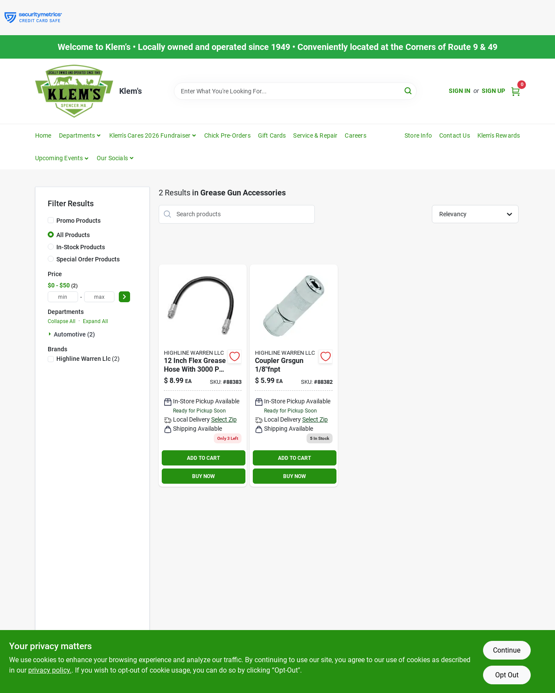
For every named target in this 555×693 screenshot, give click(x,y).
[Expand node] (50, 334)
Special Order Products (88, 259)
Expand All (95, 321)
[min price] (63, 296)
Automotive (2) (74, 334)
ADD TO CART (203, 458)
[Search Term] (295, 91)
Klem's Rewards (498, 135)
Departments (77, 135)
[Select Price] (124, 296)
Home (43, 135)
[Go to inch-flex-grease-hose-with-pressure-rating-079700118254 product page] (203, 375)
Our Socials (112, 158)
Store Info (418, 135)
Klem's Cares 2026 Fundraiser (150, 135)
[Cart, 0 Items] (515, 91)
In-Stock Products (80, 247)
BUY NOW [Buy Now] (203, 476)
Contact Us (454, 135)
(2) (88, 358)
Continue (506, 650)
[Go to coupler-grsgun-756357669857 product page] (294, 375)
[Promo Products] (51, 220)
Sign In (459, 90)
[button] (62, 158)
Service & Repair (315, 135)
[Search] (408, 90)
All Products (73, 235)
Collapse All (61, 321)
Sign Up (493, 90)
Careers (355, 135)
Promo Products (78, 220)
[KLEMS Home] (74, 91)
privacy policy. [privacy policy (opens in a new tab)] (50, 670)
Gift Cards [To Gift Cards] (272, 135)
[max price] (99, 296)
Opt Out (507, 675)
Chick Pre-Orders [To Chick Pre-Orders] (227, 135)
